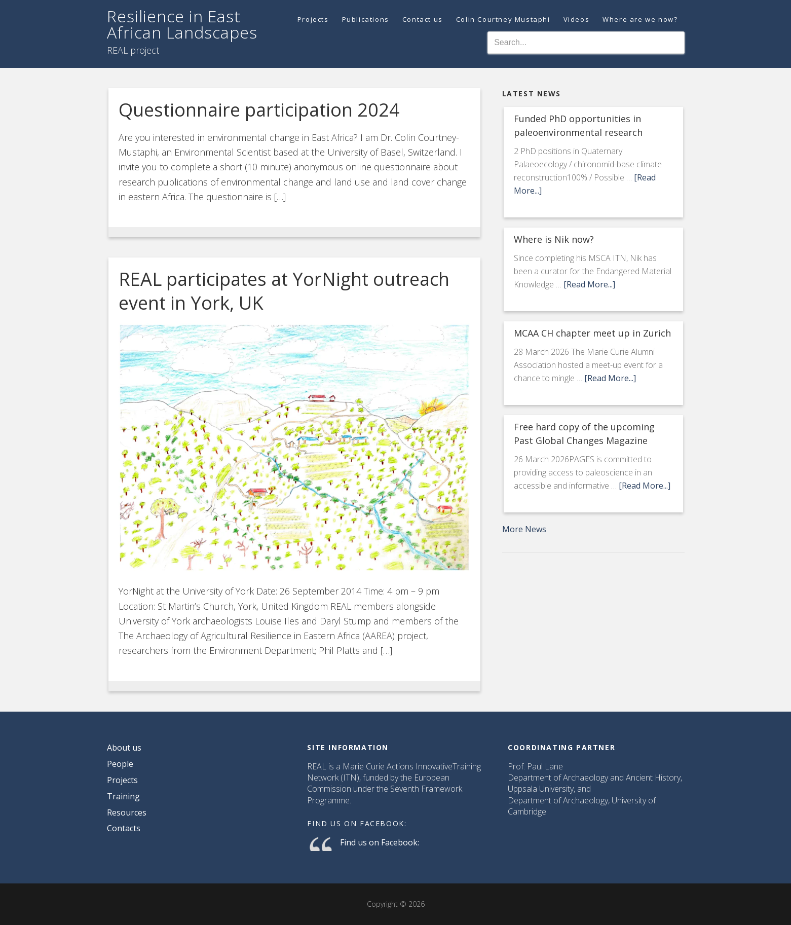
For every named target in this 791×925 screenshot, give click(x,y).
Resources (126, 812)
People (120, 763)
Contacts (123, 828)
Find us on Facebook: (356, 823)
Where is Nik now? (554, 239)
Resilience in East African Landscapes (182, 24)
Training (123, 796)
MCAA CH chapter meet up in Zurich (592, 333)
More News (524, 529)
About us (124, 747)
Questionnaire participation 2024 (259, 109)
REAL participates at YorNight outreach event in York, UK (284, 291)
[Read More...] (589, 284)
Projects (122, 780)
